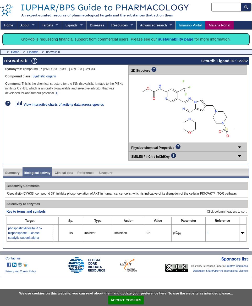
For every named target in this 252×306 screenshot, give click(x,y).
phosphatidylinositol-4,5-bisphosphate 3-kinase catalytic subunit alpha (25, 233)
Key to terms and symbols (26, 211)
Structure (105, 173)
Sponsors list (234, 259)
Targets (47, 25)
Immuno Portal (190, 25)
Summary (12, 173)
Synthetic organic (44, 76)
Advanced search (153, 25)
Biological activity (37, 173)
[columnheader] (30, 221)
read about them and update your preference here (126, 293)
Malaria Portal (219, 25)
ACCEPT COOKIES (126, 300)
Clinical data (64, 173)
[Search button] (246, 7)
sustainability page (175, 39)
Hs (71, 233)
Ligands (71, 25)
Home (8, 25)
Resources (119, 25)
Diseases (97, 25)
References (85, 173)
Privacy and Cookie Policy (21, 271)
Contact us (13, 258)
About (24, 25)
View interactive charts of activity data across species (60, 104)
